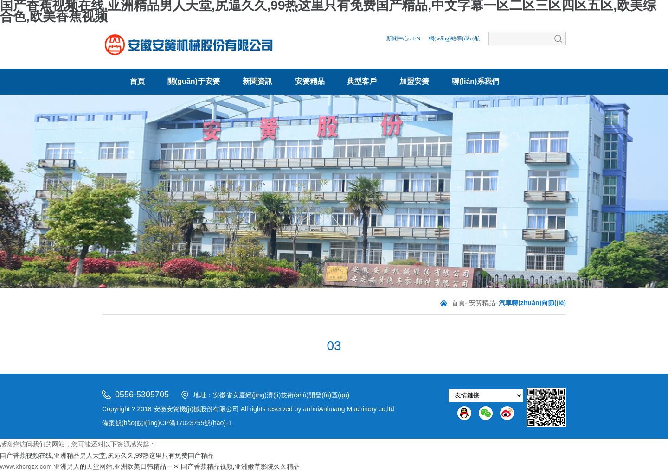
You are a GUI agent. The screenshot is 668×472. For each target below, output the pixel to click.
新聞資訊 (257, 81)
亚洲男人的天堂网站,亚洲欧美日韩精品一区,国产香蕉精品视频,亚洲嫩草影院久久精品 (177, 466)
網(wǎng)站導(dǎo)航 (454, 38)
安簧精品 (310, 81)
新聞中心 (397, 38)
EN (416, 38)
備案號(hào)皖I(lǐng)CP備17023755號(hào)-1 (166, 423)
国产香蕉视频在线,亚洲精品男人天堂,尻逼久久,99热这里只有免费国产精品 (107, 455)
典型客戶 (362, 81)
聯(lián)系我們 (475, 81)
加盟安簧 (414, 81)
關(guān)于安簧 (193, 81)
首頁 (137, 81)
